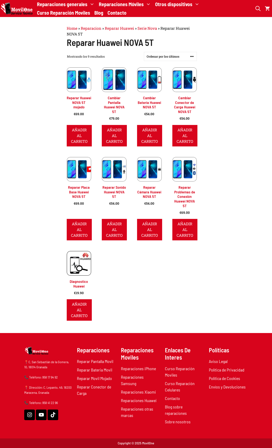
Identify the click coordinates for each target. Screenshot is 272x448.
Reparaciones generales (67, 4)
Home (72, 28)
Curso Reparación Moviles (63, 13)
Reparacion (91, 28)
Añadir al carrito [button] (79, 135)
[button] (258, 8)
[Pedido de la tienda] (170, 56)
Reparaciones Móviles (126, 4)
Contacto (117, 13)
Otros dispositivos (178, 4)
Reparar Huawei (119, 28)
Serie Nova (147, 28)
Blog (98, 13)
